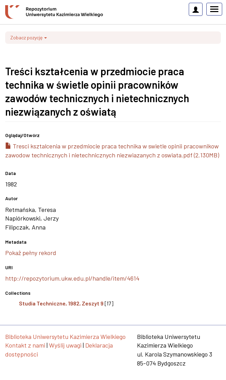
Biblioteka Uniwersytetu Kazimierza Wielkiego (65, 336)
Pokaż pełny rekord (30, 252)
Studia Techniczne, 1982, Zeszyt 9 (61, 303)
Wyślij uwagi (65, 345)
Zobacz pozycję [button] (28, 37)
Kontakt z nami (25, 345)
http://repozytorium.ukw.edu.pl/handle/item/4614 (72, 278)
